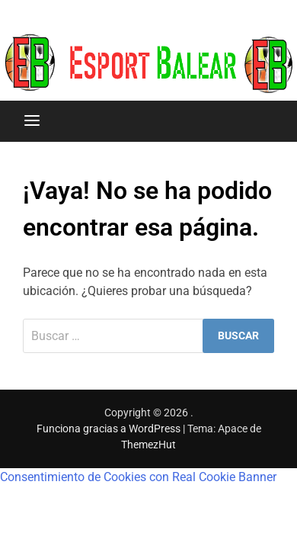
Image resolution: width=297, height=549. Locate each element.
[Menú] (32, 121)
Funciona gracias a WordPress (110, 428)
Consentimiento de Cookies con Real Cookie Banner (138, 477)
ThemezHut (148, 444)
